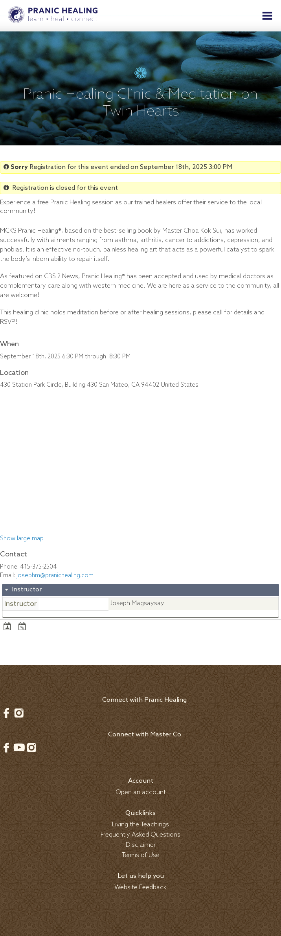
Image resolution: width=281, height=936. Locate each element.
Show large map (22, 538)
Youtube (19, 747)
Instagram (19, 713)
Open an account (141, 792)
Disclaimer (141, 845)
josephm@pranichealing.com (55, 575)
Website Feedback (140, 887)
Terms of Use (141, 855)
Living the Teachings (140, 824)
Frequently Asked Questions (140, 835)
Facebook (6, 713)
